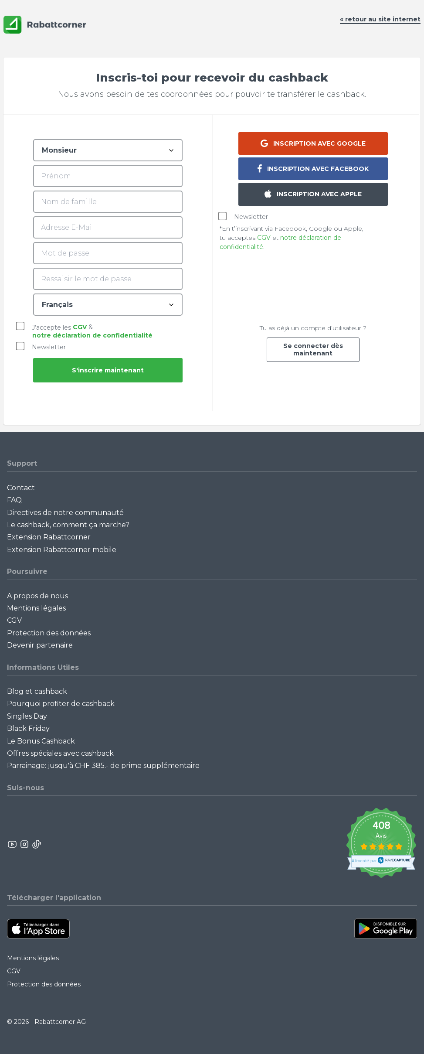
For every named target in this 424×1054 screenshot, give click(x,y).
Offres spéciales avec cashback (60, 753)
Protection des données (49, 633)
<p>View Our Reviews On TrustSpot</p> (381, 844)
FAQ (14, 500)
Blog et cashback (37, 691)
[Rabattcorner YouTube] (12, 844)
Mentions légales (36, 608)
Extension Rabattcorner (49, 537)
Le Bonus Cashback (41, 741)
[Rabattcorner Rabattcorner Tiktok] (36, 844)
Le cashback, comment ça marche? (68, 525)
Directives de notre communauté (65, 512)
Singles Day (27, 716)
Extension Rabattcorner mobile (61, 550)
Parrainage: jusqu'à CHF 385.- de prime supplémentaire (103, 765)
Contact (21, 488)
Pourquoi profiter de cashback (61, 703)
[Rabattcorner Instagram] (24, 844)
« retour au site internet (380, 19)
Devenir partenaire (40, 645)
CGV (80, 327)
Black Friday (28, 728)
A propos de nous (37, 596)
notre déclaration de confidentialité (92, 335)
